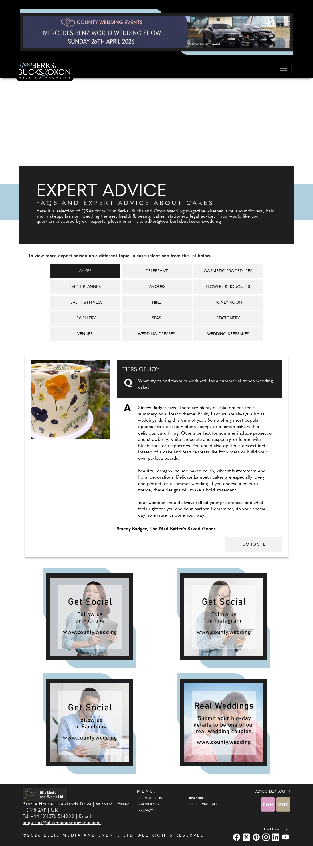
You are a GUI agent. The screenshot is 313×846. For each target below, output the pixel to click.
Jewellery (85, 318)
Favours (156, 287)
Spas (156, 318)
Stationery (228, 318)
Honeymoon (228, 302)
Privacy (145, 811)
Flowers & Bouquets (228, 287)
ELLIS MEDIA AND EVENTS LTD (89, 835)
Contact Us (150, 798)
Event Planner (85, 287)
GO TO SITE (253, 544)
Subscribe (194, 798)
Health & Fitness (85, 302)
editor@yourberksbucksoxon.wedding (183, 221)
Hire (156, 302)
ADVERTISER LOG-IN (272, 791)
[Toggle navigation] (284, 68)
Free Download (201, 804)
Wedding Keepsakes (228, 334)
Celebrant (156, 271)
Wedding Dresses (156, 334)
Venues (85, 334)
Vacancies (148, 804)
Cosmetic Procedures (228, 271)
